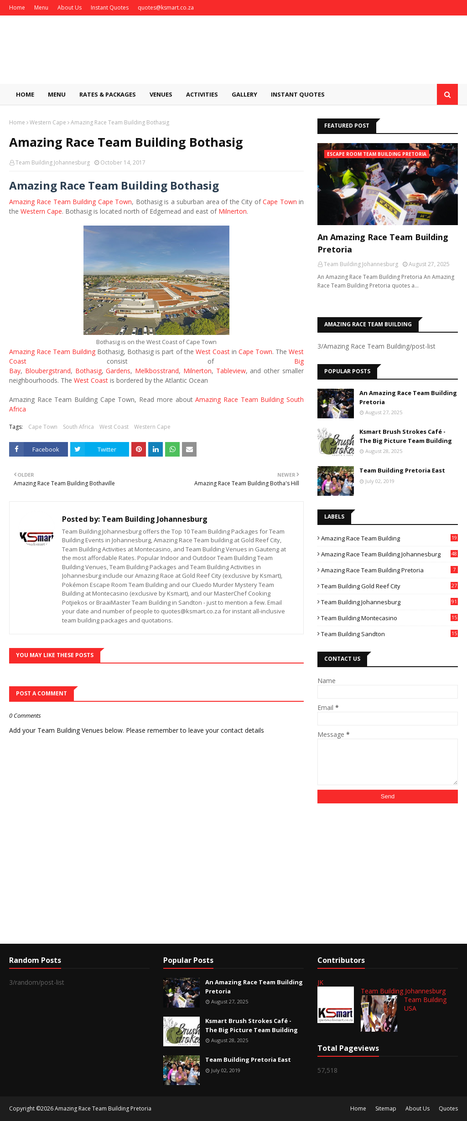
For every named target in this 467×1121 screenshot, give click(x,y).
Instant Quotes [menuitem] (298, 94)
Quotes (448, 1108)
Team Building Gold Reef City (389, 586)
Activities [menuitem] (202, 94)
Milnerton (232, 211)
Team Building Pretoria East (402, 470)
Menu (41, 7)
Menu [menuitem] (57, 94)
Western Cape (48, 122)
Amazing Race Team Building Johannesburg (389, 554)
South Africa (78, 427)
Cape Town (279, 201)
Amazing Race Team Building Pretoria (389, 570)
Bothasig (88, 370)
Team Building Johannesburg (53, 162)
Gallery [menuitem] (244, 94)
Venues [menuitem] (161, 94)
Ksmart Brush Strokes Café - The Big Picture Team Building (405, 436)
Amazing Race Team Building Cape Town (70, 201)
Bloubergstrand (48, 370)
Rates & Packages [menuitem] (107, 94)
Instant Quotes (110, 7)
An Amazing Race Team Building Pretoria (382, 243)
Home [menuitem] (25, 94)
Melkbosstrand (157, 370)
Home (17, 7)
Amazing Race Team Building (52, 351)
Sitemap (385, 1108)
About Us (69, 7)
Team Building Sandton (389, 634)
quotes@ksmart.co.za (166, 7)
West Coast (213, 351)
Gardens (118, 370)
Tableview (231, 370)
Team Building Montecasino (389, 618)
